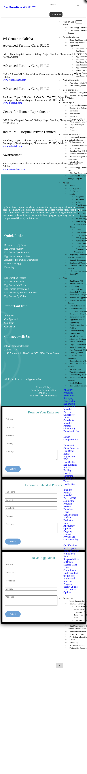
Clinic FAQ (74, 286)
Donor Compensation (78, 311)
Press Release (81, 205)
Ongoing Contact (76, 353)
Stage (72, 127)
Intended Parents (71, 134)
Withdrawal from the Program (77, 378)
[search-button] (78, 5)
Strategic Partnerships (78, 260)
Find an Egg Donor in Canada (77, 31)
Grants (72, 639)
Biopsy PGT (74, 116)
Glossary (73, 130)
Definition (74, 111)
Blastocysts (68, 102)
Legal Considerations (78, 344)
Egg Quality (74, 322)
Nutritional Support (77, 645)
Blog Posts (80, 196)
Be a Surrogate (70, 90)
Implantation (75, 113)
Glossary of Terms (77, 289)
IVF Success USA (77, 142)
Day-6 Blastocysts (77, 124)
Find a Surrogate (71, 80)
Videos (78, 202)
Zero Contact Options (78, 386)
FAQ (65, 278)
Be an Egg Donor (71, 37)
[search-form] (62, 4)
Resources (68, 598)
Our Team (74, 191)
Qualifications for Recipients (76, 356)
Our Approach (75, 188)
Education (80, 207)
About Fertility (75, 148)
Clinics (72, 227)
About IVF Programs (78, 292)
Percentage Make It (77, 119)
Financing (74, 642)
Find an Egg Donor (68, 23)
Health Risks (75, 333)
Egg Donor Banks (77, 319)
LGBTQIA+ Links (77, 634)
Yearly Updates (76, 383)
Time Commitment (77, 372)
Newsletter (80, 199)
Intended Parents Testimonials (75, 163)
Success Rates (75, 369)
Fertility (73, 328)
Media (72, 194)
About (66, 183)
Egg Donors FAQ (76, 281)
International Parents (78, 631)
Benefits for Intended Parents (77, 301)
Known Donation (76, 341)
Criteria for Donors (77, 306)
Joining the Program (78, 339)
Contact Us (74, 274)
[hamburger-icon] (79, 21)
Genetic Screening (77, 330)
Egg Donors (74, 45)
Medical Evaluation (77, 347)
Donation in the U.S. (78, 317)
